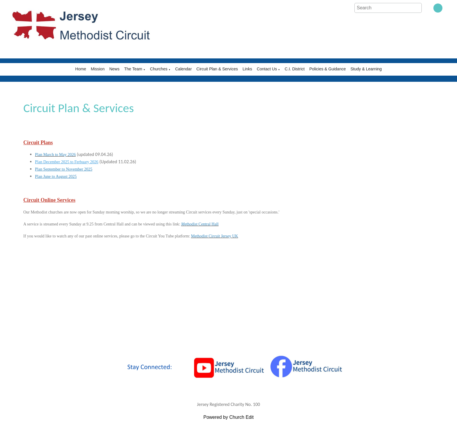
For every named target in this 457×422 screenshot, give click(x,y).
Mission (97, 69)
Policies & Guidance (327, 69)
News (114, 69)
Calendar (183, 69)
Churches (159, 69)
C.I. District (295, 69)
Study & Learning (366, 69)
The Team (133, 69)
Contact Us (267, 69)
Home (80, 69)
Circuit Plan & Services (217, 69)
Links (247, 69)
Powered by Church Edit (228, 417)
